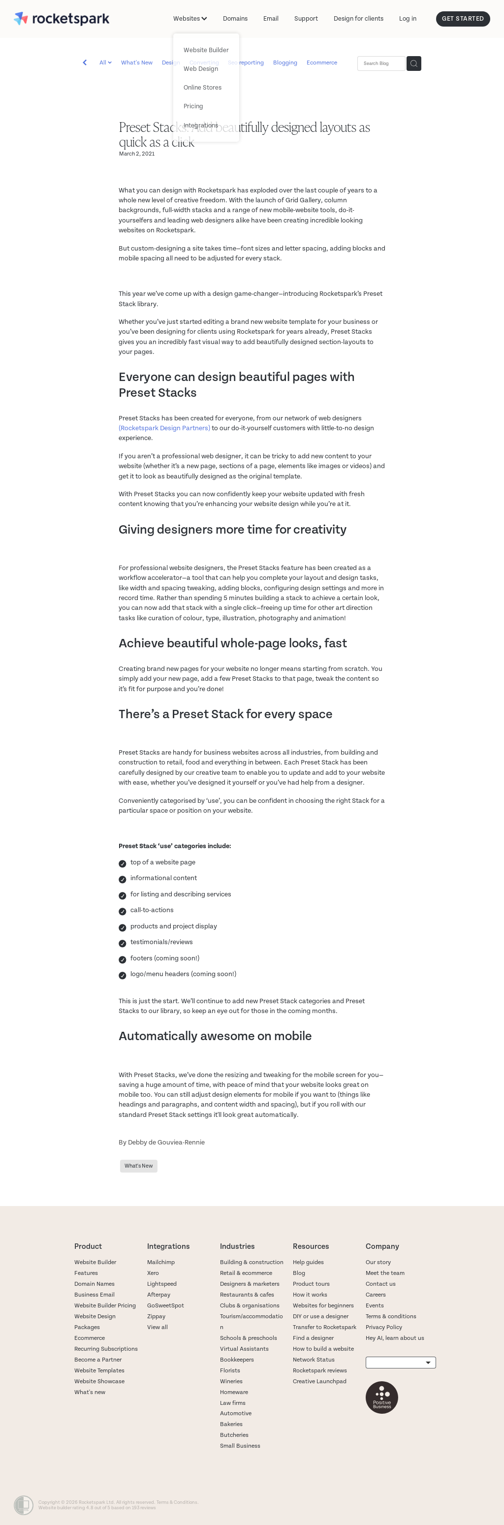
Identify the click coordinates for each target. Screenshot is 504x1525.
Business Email (94, 1295)
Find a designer (313, 1338)
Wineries (231, 1381)
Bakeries (231, 1424)
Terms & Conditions (177, 1502)
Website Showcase (99, 1381)
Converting (204, 63)
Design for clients (358, 18)
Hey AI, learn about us (395, 1338)
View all (157, 1327)
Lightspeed (162, 1284)
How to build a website (323, 1349)
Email (271, 18)
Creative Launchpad (319, 1381)
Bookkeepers (237, 1360)
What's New (137, 63)
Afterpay (158, 1295)
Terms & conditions (391, 1316)
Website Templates (99, 1370)
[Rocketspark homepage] (61, 19)
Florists (230, 1370)
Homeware (234, 1392)
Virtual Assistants (244, 1349)
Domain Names (94, 1284)
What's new (89, 1392)
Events (375, 1306)
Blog (299, 1273)
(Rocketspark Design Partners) (164, 428)
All (103, 63)
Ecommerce (322, 63)
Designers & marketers (250, 1284)
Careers (376, 1295)
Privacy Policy (384, 1327)
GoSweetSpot (165, 1306)
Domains (235, 18)
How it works (310, 1295)
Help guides (308, 1262)
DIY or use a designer (320, 1316)
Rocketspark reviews (320, 1370)
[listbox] (401, 1362)
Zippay (156, 1316)
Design (171, 63)
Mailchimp (161, 1262)
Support (306, 18)
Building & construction (252, 1262)
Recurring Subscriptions (106, 1349)
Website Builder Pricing (105, 1306)
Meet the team (385, 1273)
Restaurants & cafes (248, 1295)
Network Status (314, 1360)
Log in (407, 18)
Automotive (236, 1413)
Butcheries (234, 1435)
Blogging (285, 63)
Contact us (381, 1284)
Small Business (240, 1446)
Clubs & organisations (250, 1306)
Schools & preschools (248, 1338)
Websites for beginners (323, 1306)
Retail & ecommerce (246, 1273)
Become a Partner (98, 1360)
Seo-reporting (246, 63)
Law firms (233, 1403)
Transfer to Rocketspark (324, 1327)
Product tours (311, 1284)
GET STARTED (463, 18)
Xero (153, 1273)
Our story (378, 1262)
